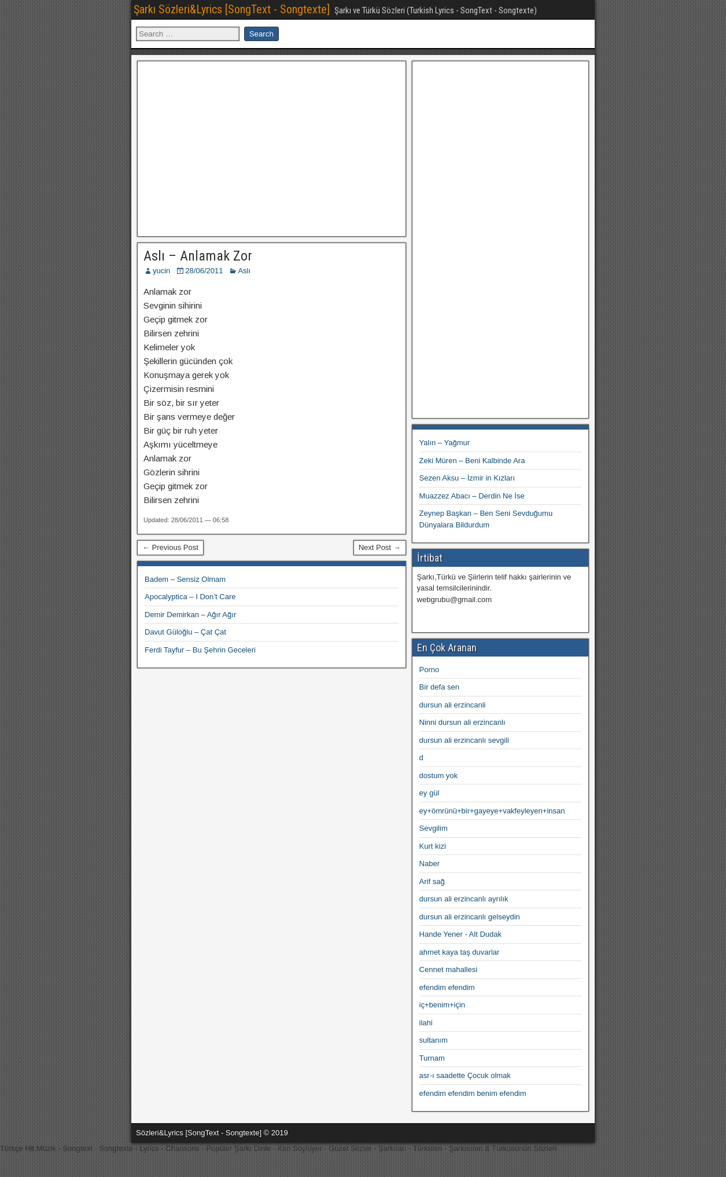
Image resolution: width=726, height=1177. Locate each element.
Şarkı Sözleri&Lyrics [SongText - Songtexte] (232, 9)
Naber (429, 863)
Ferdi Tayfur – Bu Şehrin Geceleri (200, 650)
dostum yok (438, 775)
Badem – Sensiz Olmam (185, 579)
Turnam (432, 1058)
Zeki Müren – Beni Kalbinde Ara (472, 460)
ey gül (429, 793)
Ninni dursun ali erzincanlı (462, 722)
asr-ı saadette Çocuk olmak (465, 1075)
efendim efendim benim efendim (472, 1093)
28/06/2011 (204, 270)
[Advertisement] (271, 147)
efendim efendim (447, 987)
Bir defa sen (439, 687)
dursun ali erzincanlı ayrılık (463, 898)
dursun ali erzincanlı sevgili (464, 740)
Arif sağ (432, 881)
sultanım (433, 1040)
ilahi (426, 1022)
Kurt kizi (432, 846)
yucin (161, 270)
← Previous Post (170, 547)
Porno (429, 669)
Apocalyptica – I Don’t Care (190, 596)
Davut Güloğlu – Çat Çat (185, 632)
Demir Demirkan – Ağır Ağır (190, 614)
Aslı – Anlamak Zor (197, 256)
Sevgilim (433, 828)
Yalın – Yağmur (444, 442)
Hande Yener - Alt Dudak (460, 934)
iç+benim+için (442, 1004)
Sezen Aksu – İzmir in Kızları (467, 478)
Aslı (244, 270)
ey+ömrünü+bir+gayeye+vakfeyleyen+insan (492, 810)
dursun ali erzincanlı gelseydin (469, 916)
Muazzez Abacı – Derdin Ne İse (472, 496)
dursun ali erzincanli (452, 705)
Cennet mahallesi (448, 969)
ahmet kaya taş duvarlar (459, 952)
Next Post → (380, 547)
